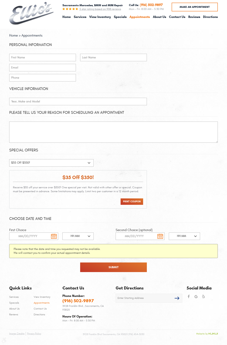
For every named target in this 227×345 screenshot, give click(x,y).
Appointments (139, 17)
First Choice (17, 230)
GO (177, 298)
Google (196, 297)
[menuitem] (66, 17)
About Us (159, 17)
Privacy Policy (34, 333)
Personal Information (30, 44)
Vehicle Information (28, 88)
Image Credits (16, 333)
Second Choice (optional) (134, 230)
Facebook (188, 297)
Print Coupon (132, 201)
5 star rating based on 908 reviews (100, 9)
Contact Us (177, 17)
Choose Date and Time (30, 218)
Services (80, 17)
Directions (210, 17)
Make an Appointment (195, 7)
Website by (207, 334)
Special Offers (23, 150)
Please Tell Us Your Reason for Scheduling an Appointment (66, 112)
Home (66, 17)
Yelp (203, 297)
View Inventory (100, 17)
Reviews (194, 17)
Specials (120, 17)
